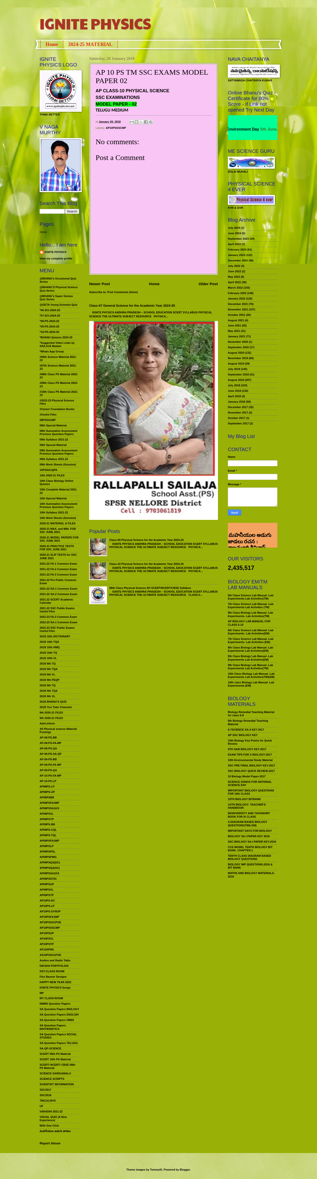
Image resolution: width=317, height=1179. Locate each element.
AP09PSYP (47, 895)
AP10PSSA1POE (50, 922)
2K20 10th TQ (48, 652)
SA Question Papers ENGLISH (59, 1014)
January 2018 (236, 401)
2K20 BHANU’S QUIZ (53, 701)
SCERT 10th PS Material (55, 1059)
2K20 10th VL (48, 658)
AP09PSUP (47, 884)
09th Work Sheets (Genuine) (58, 464)
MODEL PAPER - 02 (116, 104)
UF (41, 1106)
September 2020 (238, 347)
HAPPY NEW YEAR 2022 (55, 982)
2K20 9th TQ (47, 685)
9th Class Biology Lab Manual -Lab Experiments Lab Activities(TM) (250, 667)
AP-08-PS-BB (48, 737)
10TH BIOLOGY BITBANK (244, 799)
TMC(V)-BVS (48, 1100)
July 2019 (234, 369)
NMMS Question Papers (55, 1003)
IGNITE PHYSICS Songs (55, 987)
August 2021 (236, 320)
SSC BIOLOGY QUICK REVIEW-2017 (251, 770)
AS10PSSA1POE (50, 954)
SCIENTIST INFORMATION (57, 1084)
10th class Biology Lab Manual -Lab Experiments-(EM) (251, 684)
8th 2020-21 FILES (51, 712)
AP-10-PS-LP (48, 781)
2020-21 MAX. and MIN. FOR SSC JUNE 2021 (58, 530)
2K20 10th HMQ (50, 647)
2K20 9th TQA (48, 690)
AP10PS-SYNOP (50, 911)
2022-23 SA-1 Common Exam (58, 622)
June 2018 (234, 390)
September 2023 (238, 238)
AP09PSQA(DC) (50, 862)
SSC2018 (45, 1095)
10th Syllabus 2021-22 (54, 512)
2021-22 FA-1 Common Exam (58, 563)
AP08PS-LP (47, 786)
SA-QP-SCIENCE (50, 1048)
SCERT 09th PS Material (55, 1053)
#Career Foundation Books (57, 409)
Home (52, 44)
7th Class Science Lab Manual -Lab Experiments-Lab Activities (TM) (250, 605)
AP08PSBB (47, 797)
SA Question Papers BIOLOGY (59, 1009)
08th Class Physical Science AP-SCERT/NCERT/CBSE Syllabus (150, 587)
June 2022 (234, 271)
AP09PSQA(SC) (50, 867)
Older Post (208, 284)
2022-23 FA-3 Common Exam (58, 616)
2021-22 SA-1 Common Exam (58, 588)
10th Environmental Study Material (250, 760)
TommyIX (156, 1169)
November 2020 (238, 341)
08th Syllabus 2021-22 (54, 439)
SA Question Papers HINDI (57, 1019)
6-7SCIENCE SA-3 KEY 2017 (246, 729)
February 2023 (237, 249)
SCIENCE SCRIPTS (52, 1078)
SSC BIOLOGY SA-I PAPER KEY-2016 (252, 841)
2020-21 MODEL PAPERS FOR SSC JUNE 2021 (59, 539)
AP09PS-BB (47, 824)
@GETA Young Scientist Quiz (59, 304)
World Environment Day (245, 129)
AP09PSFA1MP (49, 840)
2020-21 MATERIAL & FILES (58, 523)
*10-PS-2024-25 (49, 331)
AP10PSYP (47, 944)
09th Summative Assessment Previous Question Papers (58, 452)
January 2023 (236, 255)
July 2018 (234, 385)
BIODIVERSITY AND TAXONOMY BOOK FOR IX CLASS (249, 815)
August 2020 (236, 352)
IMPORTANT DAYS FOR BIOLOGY (250, 830)
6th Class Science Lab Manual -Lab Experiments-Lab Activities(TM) (250, 597)
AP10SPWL (47, 949)
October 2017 (236, 417)
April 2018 (234, 396)
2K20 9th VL (47, 696)
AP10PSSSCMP (116, 127)
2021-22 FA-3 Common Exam (58, 574)
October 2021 (236, 314)
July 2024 (234, 227)
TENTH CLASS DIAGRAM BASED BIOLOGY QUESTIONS (249, 857)
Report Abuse (50, 1143)
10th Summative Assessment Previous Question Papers (58, 505)
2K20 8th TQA (48, 669)
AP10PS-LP (47, 905)
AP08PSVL (46, 813)
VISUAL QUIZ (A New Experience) (53, 1118)
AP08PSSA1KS (49, 808)
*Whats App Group (52, 351)
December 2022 (238, 260)
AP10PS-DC (47, 900)
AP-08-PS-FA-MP (50, 742)
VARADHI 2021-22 (51, 1111)
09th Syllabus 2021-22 (54, 459)
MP (42, 993)
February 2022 (237, 293)
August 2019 (236, 363)
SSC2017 (45, 1089)
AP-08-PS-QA (48, 748)
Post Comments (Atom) (122, 292)
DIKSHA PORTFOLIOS (54, 965)
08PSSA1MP (48, 419)
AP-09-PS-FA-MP (50, 764)
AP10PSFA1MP (49, 916)
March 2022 (235, 287)
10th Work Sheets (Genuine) (58, 517)
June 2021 (234, 325)
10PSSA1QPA (48, 469)
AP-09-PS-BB (48, 759)
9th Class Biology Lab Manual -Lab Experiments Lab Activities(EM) (250, 658)
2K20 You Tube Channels (56, 707)
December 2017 (238, 407)
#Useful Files (48, 414)
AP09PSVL (46, 889)
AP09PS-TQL (48, 835)
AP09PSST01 (48, 878)
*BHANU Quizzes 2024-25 (56, 337)
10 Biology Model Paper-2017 (247, 776)
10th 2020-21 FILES (52, 475)
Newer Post (99, 284)
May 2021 (234, 330)
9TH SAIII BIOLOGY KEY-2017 (247, 749)
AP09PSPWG (48, 856)
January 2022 (236, 298)
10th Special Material (53, 498)
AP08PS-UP (47, 791)
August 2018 (236, 379)
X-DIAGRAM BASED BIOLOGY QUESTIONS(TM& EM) (247, 823)
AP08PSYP (47, 819)
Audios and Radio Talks (55, 960)
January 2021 (236, 336)
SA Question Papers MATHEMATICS (53, 1027)
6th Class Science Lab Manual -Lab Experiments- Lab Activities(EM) (250, 632)
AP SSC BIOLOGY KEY (243, 735)
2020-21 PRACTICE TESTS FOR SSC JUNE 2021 (57, 548)
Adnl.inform (47, 723)
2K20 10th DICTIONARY (55, 636)
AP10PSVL (46, 938)
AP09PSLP (46, 846)
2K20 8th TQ (47, 663)
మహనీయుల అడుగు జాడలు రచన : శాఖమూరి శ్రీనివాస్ (249, 530)
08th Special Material (53, 425)
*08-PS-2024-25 (49, 321)
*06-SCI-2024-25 (50, 310)
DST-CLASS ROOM (52, 971)
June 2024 (234, 233)
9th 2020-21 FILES (51, 718)
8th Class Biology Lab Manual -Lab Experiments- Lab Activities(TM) (250, 614)
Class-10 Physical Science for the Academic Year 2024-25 (146, 563)
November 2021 (238, 309)
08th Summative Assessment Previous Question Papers (58, 432)
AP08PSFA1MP (49, 802)
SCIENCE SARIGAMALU (55, 1073)
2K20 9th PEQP (49, 679)
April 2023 (234, 244)
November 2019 (238, 358)
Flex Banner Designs (53, 976)
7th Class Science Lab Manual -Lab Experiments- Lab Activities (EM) (250, 640)
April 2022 (234, 282)
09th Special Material (53, 444)
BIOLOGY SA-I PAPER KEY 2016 (249, 836)
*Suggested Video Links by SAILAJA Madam (57, 344)
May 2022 (234, 276)
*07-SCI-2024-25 (50, 315)
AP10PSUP (47, 933)
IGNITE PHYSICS (95, 23)
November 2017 (238, 412)
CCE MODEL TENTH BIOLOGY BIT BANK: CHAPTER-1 (250, 849)
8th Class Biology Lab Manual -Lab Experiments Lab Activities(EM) (250, 649)
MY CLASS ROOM (51, 998)
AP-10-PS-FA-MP (50, 775)
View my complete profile (56, 258)
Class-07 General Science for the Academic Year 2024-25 (132, 305)
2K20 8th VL (47, 674)
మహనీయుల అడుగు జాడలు (55, 1131)
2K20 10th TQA (49, 641)
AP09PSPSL (47, 851)
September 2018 (238, 374)
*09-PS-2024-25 (49, 326)
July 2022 (234, 265)
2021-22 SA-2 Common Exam (58, 594)
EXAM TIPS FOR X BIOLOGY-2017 (250, 754)
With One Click (49, 1125)
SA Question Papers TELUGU (59, 1042)
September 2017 (238, 423)
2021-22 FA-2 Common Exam (58, 569)
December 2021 (238, 303)
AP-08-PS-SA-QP (50, 753)
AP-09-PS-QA (48, 770)
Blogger (185, 1169)
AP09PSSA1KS (49, 873)
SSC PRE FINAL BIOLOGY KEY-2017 (251, 765)
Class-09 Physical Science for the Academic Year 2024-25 (146, 539)
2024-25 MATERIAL (90, 44)
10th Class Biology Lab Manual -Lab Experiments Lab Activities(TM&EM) (251, 675)
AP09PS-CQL (48, 829)
